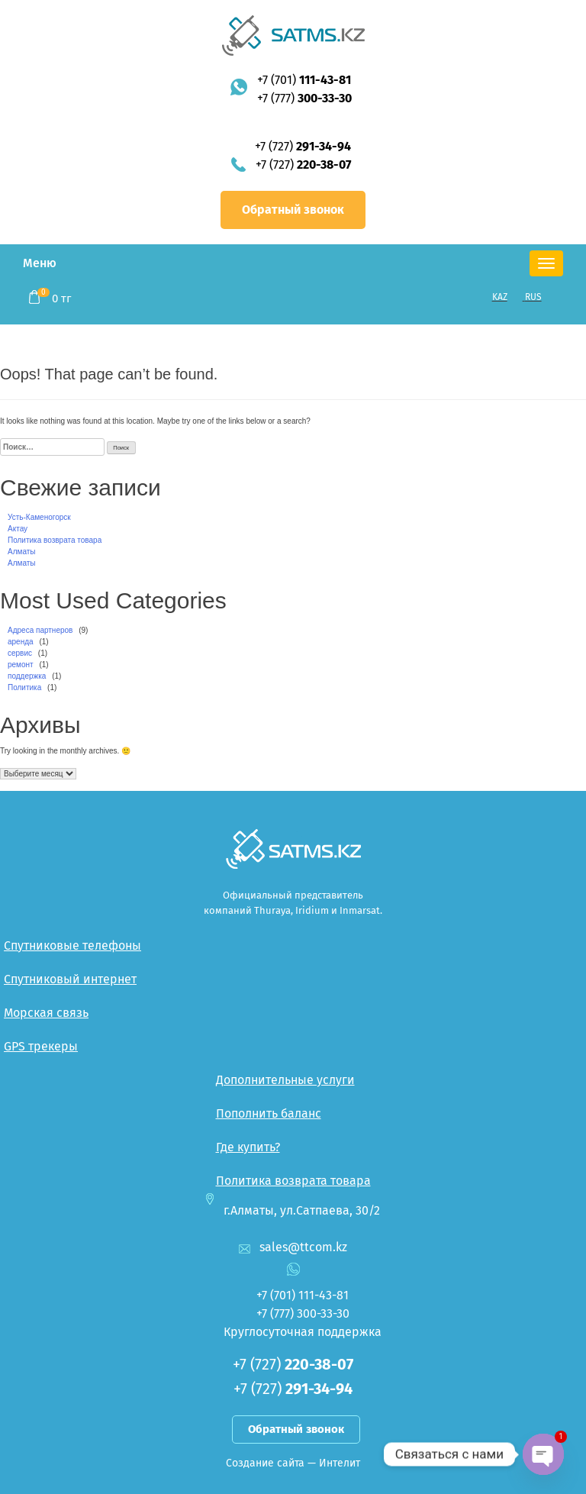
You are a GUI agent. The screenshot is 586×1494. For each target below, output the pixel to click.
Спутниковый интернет (70, 979)
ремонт (21, 664)
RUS (533, 297)
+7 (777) (304, 98)
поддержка (27, 676)
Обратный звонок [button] (293, 209)
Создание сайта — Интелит (293, 1463)
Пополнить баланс (268, 1113)
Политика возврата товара (54, 540)
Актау (17, 528)
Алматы (22, 551)
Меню (39, 263)
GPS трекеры (41, 1046)
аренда (21, 641)
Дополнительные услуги (285, 1080)
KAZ (499, 297)
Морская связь (46, 1012)
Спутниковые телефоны (72, 945)
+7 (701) (304, 80)
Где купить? (248, 1147)
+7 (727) (303, 146)
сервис (20, 653)
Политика (24, 687)
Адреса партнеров (40, 630)
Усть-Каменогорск (39, 517)
